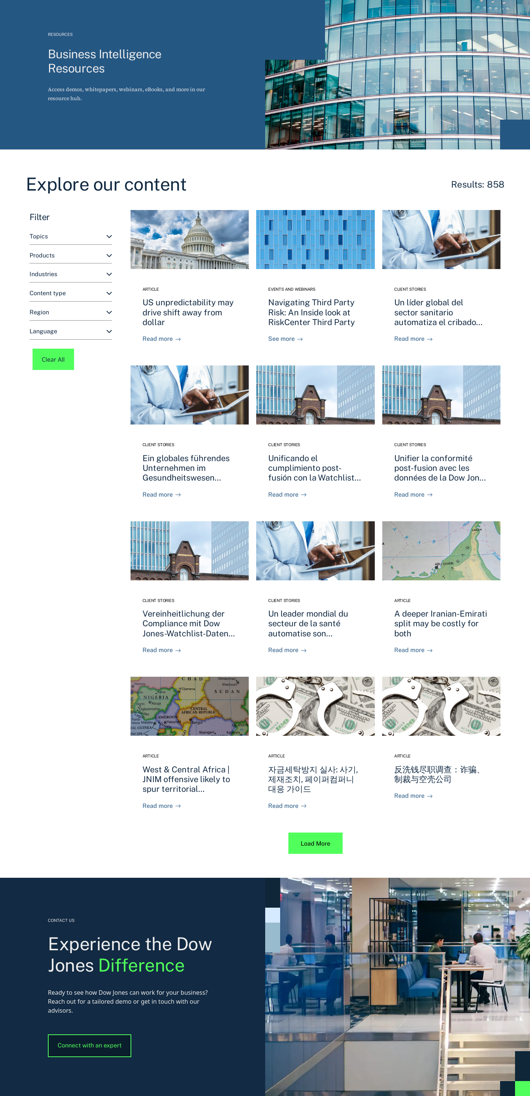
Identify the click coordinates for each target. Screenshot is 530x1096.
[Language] (71, 332)
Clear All (53, 359)
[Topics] (71, 237)
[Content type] (71, 293)
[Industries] (71, 274)
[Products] (71, 256)
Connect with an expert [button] (90, 1045)
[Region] (71, 313)
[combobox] (71, 237)
